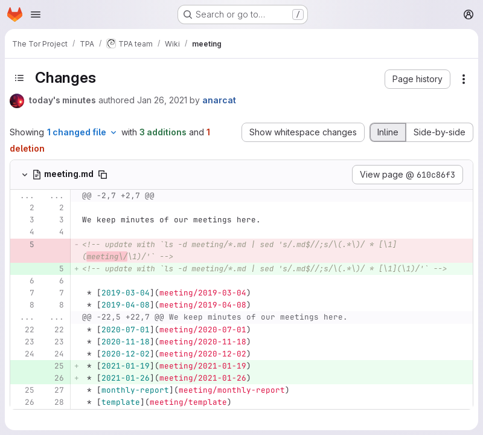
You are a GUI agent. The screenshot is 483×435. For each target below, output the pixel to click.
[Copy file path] (102, 174)
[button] (417, 79)
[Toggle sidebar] (19, 78)
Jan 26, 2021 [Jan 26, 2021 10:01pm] (162, 100)
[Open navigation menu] (35, 14)
